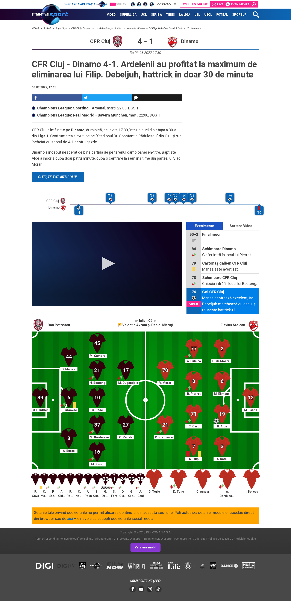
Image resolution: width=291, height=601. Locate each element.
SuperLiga (61, 28)
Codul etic (199, 538)
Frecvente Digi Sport (129, 538)
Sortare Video (241, 226)
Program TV (166, 4)
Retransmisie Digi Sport (158, 538)
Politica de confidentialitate (76, 538)
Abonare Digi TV (105, 538)
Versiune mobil (145, 547)
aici (70, 518)
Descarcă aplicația (85, 4)
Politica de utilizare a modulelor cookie (231, 538)
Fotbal (47, 28)
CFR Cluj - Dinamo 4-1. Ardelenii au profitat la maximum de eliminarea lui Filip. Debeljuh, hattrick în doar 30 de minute (136, 28)
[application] (107, 264)
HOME (35, 28)
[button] (106, 263)
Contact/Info (183, 538)
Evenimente (204, 226)
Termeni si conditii (46, 538)
